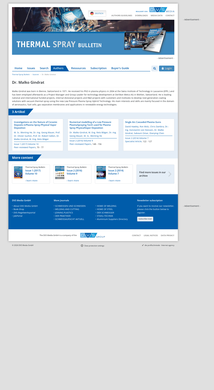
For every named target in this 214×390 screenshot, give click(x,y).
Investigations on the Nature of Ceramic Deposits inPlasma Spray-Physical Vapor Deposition (35, 125)
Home (18, 68)
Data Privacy (167, 235)
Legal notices (151, 235)
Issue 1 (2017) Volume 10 (26, 144)
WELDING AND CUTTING (67, 209)
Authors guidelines (121, 15)
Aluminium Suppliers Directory (112, 219)
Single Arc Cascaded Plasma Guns (143, 122)
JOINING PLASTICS (64, 212)
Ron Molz (144, 126)
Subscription (99, 68)
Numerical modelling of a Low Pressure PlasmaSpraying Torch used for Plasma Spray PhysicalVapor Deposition (90, 125)
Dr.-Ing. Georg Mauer (43, 132)
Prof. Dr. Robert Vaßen (44, 135)
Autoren (36, 74)
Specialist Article (133, 141)
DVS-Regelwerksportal (24, 212)
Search (44, 68)
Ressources (78, 68)
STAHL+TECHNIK (105, 215)
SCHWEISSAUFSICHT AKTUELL (69, 219)
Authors (58, 68)
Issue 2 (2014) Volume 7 (136, 138)
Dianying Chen (157, 133)
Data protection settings (94, 245)
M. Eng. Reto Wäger (39, 139)
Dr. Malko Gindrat (78, 132)
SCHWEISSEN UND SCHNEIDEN (70, 205)
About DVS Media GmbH (26, 205)
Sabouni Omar (141, 133)
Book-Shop (19, 209)
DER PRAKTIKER (63, 215)
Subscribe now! (145, 218)
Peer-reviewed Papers (25, 147)
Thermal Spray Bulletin (21, 74)
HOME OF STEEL (105, 209)
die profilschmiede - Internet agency (159, 245)
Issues (31, 68)
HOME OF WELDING (106, 205)
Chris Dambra (157, 126)
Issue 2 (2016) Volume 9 (81, 140)
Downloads (141, 15)
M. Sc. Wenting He (23, 132)
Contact (170, 15)
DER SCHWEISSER (105, 212)
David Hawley (132, 126)
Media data (157, 15)
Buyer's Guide (120, 68)
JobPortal (18, 215)
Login (167, 68)
